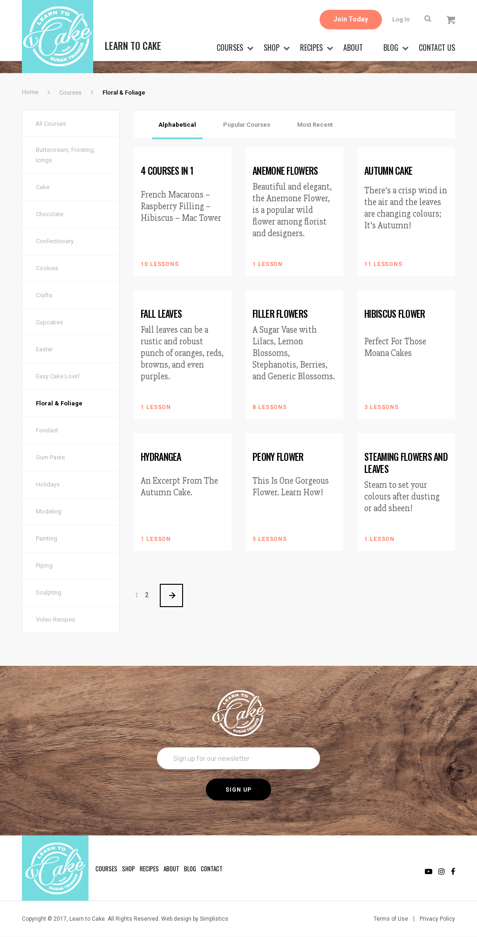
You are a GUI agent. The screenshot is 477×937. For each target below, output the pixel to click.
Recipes (311, 47)
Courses (230, 47)
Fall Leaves (161, 314)
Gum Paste (50, 457)
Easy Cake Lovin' (58, 376)
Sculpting (48, 592)
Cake (42, 187)
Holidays (48, 484)
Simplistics (214, 919)
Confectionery (55, 241)
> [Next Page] (172, 596)
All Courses (51, 123)
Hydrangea (161, 457)
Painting (46, 538)
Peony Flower (278, 457)
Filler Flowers (279, 314)
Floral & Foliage (59, 403)
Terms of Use (391, 919)
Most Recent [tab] (315, 124)
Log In (400, 19)
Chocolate (49, 214)
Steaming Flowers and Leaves (406, 463)
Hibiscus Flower (394, 314)
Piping (44, 565)
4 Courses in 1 (167, 171)
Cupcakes (49, 322)
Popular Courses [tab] (246, 124)
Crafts (44, 295)
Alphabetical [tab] (177, 124)
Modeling (48, 511)
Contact (212, 869)
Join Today (351, 19)
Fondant (47, 430)
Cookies (47, 268)
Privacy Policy (437, 919)
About (353, 47)
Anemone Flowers (285, 171)
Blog (390, 47)
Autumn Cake (388, 171)
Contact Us (437, 47)
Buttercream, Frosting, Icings (65, 155)
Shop (271, 47)
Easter (44, 349)
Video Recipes (55, 619)
